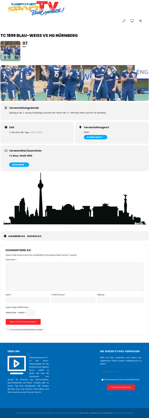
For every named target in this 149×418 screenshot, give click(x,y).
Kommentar (11, 259)
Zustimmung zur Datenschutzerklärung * (121, 379)
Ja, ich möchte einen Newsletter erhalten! (24, 329)
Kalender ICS (16, 236)
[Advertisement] (108, 6)
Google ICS (34, 236)
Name (9, 295)
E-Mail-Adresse (58, 295)
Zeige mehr (19, 164)
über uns (84, 413)
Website (100, 295)
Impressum (107, 413)
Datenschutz (95, 413)
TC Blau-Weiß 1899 (20, 155)
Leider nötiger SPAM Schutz (17, 307)
